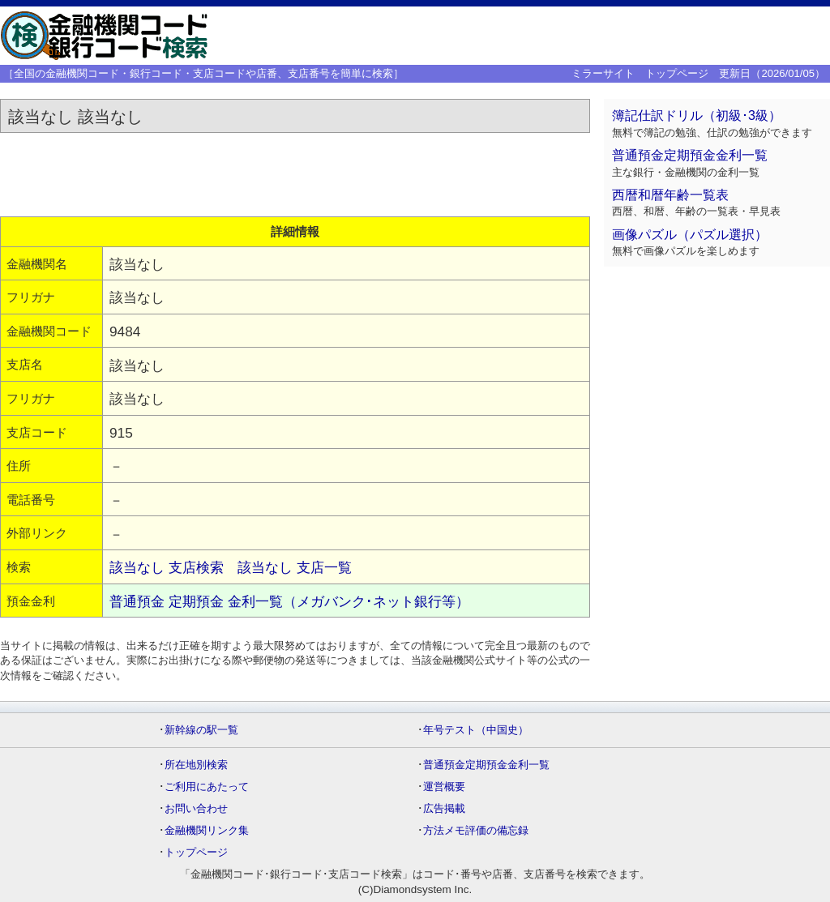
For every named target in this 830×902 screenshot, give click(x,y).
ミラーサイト (603, 73)
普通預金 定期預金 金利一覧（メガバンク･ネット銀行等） (289, 601)
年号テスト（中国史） (475, 730)
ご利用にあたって (207, 786)
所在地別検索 (196, 765)
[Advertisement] (575, 35)
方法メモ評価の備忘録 (475, 830)
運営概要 (444, 786)
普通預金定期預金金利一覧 (690, 155)
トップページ (676, 73)
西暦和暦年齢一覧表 (670, 195)
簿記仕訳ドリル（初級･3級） (696, 115)
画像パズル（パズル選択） (690, 235)
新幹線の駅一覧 (201, 730)
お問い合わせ (196, 808)
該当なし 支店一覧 (294, 567)
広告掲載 (444, 808)
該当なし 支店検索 (166, 567)
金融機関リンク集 (207, 830)
